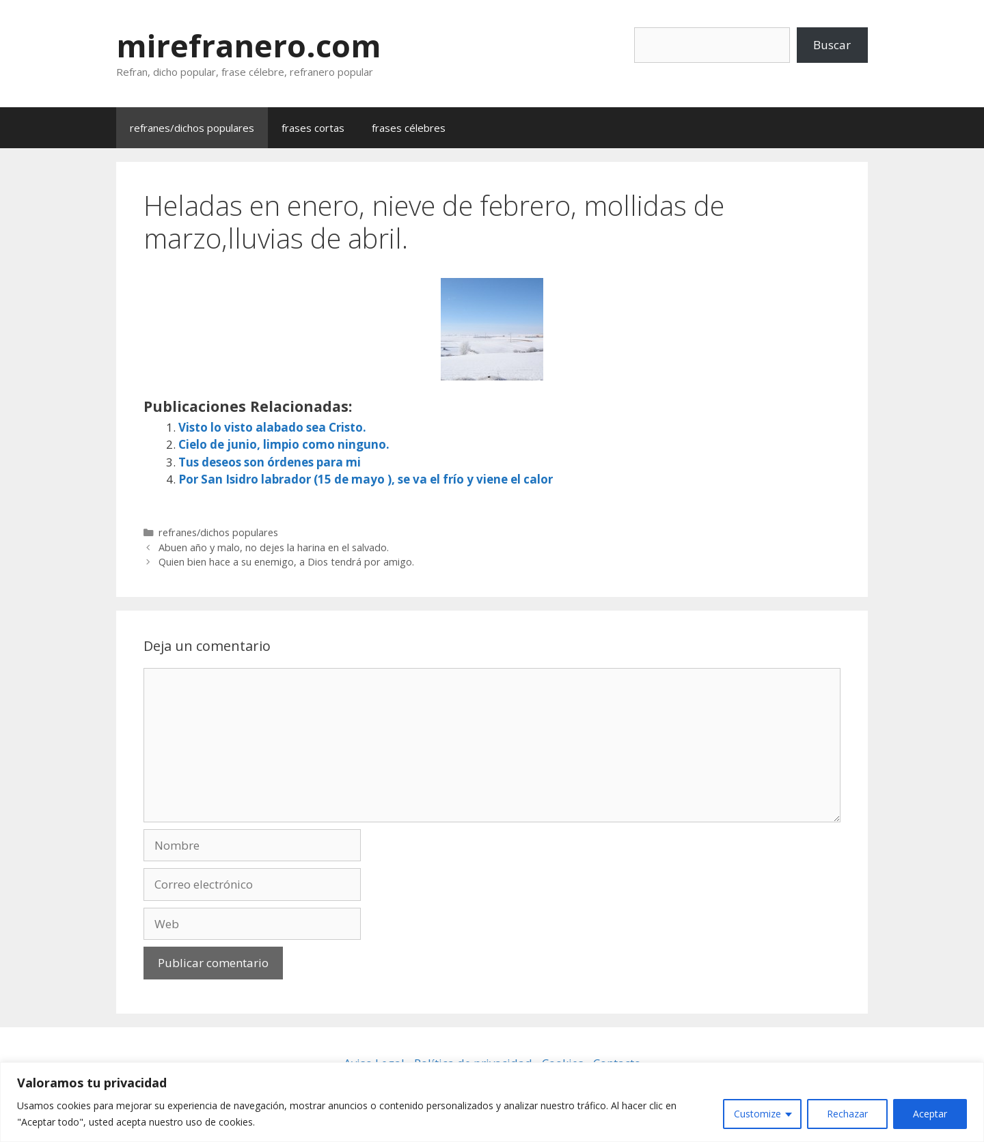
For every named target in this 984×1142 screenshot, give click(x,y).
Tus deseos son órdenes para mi (269, 462)
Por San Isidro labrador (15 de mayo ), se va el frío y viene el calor (365, 479)
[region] (492, 1102)
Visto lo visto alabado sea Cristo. (272, 427)
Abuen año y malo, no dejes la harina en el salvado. (274, 547)
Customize (757, 1113)
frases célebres (409, 128)
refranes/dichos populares (192, 128)
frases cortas (313, 128)
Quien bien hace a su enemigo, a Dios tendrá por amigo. (286, 561)
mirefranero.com (248, 45)
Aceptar (930, 1113)
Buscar (832, 45)
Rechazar (847, 1113)
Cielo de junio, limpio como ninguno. (284, 444)
